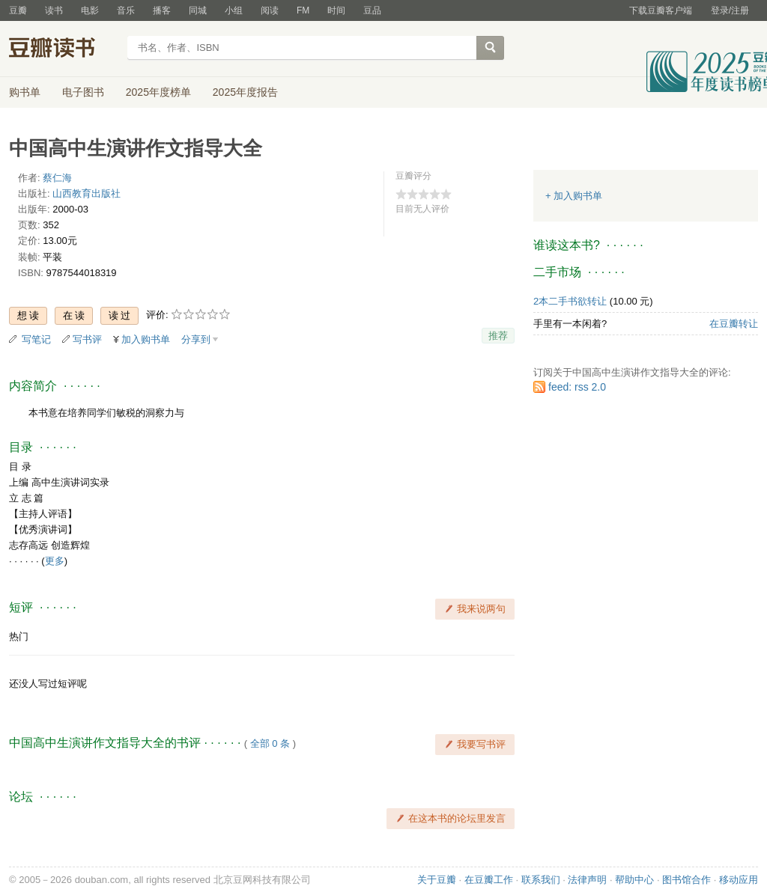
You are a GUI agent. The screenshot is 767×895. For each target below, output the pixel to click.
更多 (54, 560)
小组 (234, 10)
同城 (198, 10)
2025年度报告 (245, 92)
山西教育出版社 (86, 193)
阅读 (270, 10)
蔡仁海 (57, 177)
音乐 (126, 10)
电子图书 (83, 92)
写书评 (87, 339)
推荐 (498, 335)
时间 (336, 10)
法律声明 (587, 879)
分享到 (195, 339)
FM (303, 10)
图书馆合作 (686, 879)
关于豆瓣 (436, 879)
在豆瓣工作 (488, 879)
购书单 (24, 92)
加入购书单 (145, 339)
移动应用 (738, 879)
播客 (162, 10)
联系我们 (540, 879)
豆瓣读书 (63, 49)
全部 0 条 (270, 743)
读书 (54, 10)
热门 (18, 636)
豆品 (372, 10)
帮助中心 (634, 879)
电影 (90, 10)
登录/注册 (730, 10)
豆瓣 (18, 10)
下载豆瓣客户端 (660, 10)
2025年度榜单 (158, 92)
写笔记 (36, 339)
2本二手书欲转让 (570, 301)
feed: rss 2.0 (577, 387)
